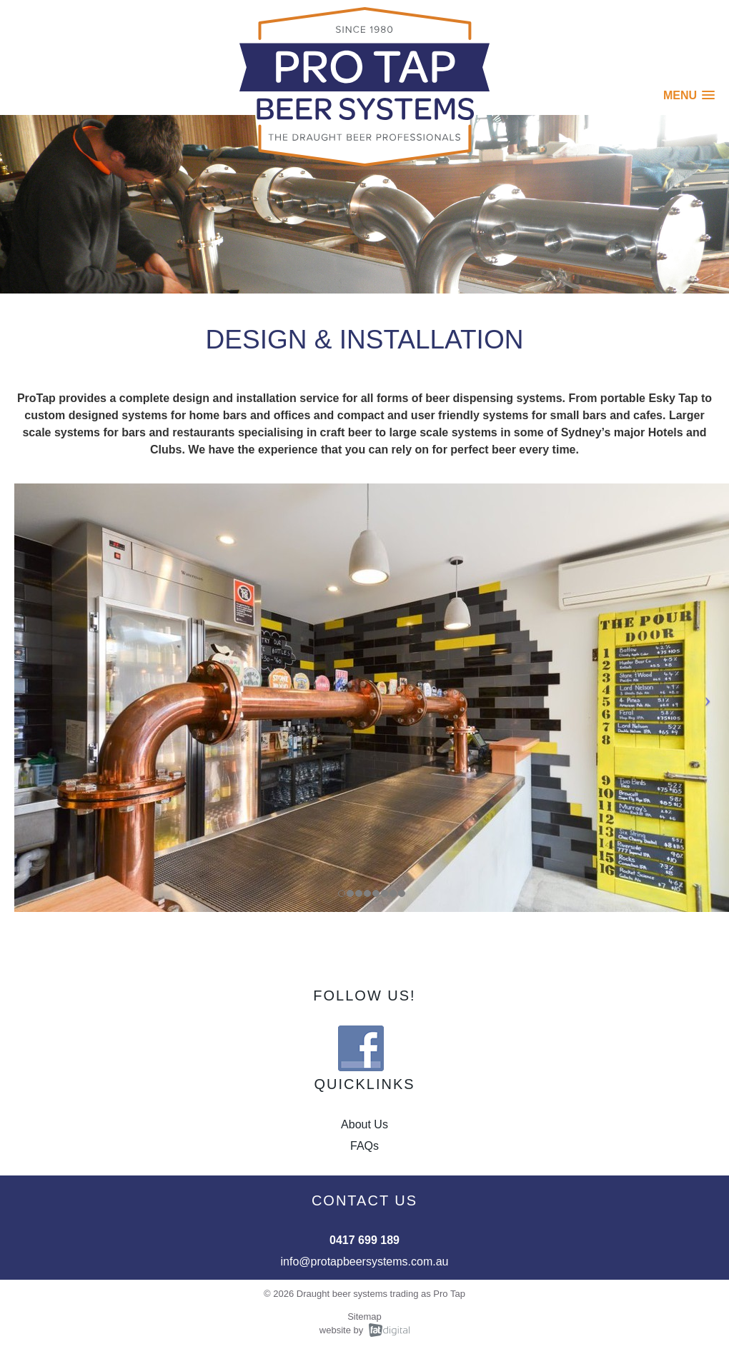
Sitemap (364, 1316)
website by (341, 1330)
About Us (364, 1124)
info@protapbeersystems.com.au (364, 1261)
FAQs (364, 1146)
